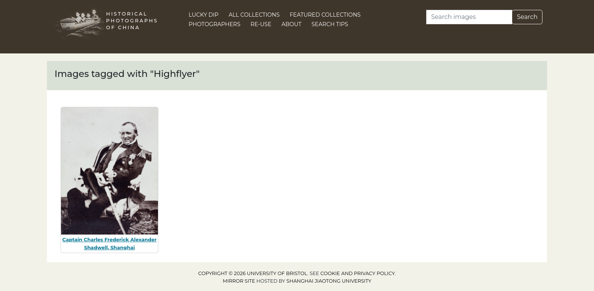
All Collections (254, 14)
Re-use (260, 24)
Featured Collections (325, 14)
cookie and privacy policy (357, 273)
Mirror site (239, 281)
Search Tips (329, 24)
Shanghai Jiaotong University (328, 281)
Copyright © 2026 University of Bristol (252, 273)
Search (527, 16)
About (291, 24)
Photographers (215, 24)
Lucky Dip (204, 14)
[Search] (469, 17)
